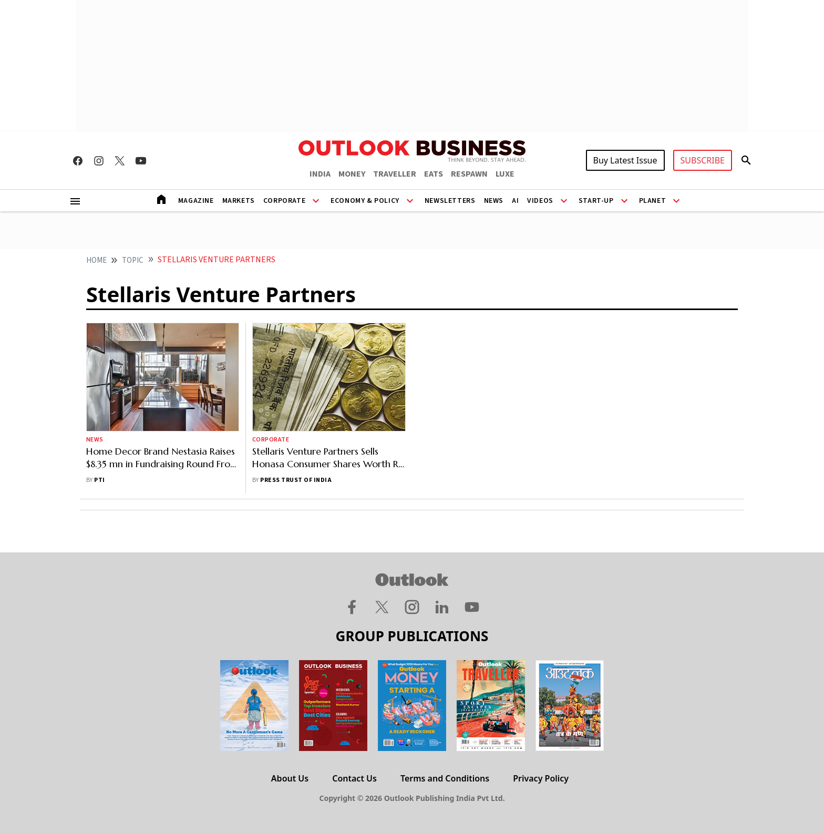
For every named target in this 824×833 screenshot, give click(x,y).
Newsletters (450, 201)
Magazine (196, 201)
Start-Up (596, 201)
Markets (238, 201)
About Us (289, 778)
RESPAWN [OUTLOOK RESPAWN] (469, 174)
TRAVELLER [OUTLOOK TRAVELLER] (394, 174)
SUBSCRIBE (703, 160)
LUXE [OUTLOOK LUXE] (505, 174)
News (493, 201)
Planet (652, 201)
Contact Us (354, 778)
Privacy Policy (541, 778)
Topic (132, 260)
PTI (99, 480)
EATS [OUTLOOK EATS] (433, 174)
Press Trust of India (296, 480)
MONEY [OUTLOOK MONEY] (351, 174)
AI (515, 201)
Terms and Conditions (444, 778)
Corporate (284, 201)
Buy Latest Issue (625, 160)
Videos (540, 201)
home (96, 260)
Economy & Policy (365, 201)
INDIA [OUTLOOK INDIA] (320, 174)
